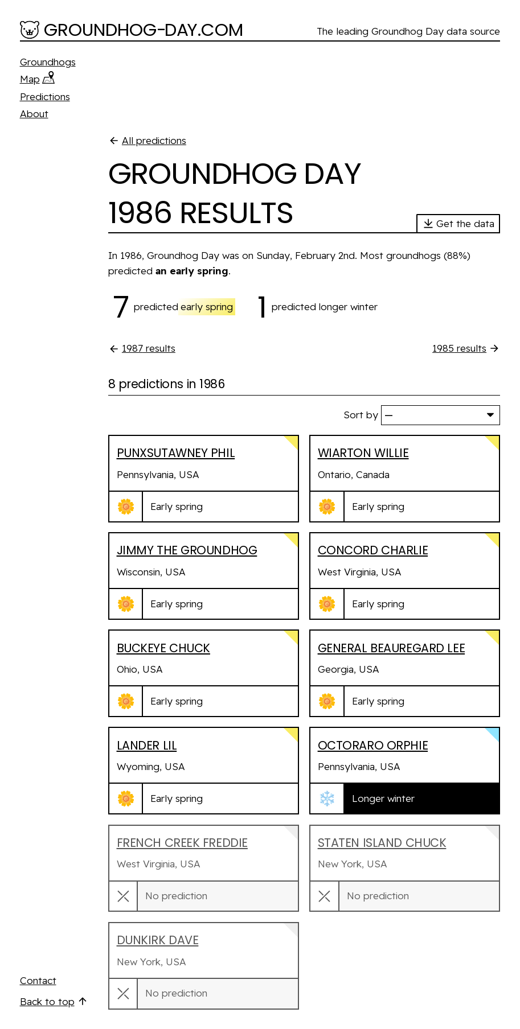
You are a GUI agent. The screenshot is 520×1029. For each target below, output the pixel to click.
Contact (38, 980)
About (34, 114)
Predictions (45, 96)
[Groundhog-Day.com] (132, 31)
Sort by (360, 415)
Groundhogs (48, 62)
